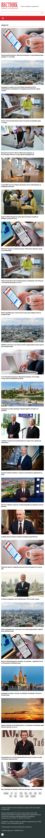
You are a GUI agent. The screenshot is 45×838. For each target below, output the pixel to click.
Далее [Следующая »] (33, 796)
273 (21, 796)
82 (21, 793)
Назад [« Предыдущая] (6, 793)
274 (27, 796)
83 (26, 793)
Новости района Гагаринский (30, 6)
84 (30, 793)
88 (15, 796)
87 (10, 796)
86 (40, 793)
